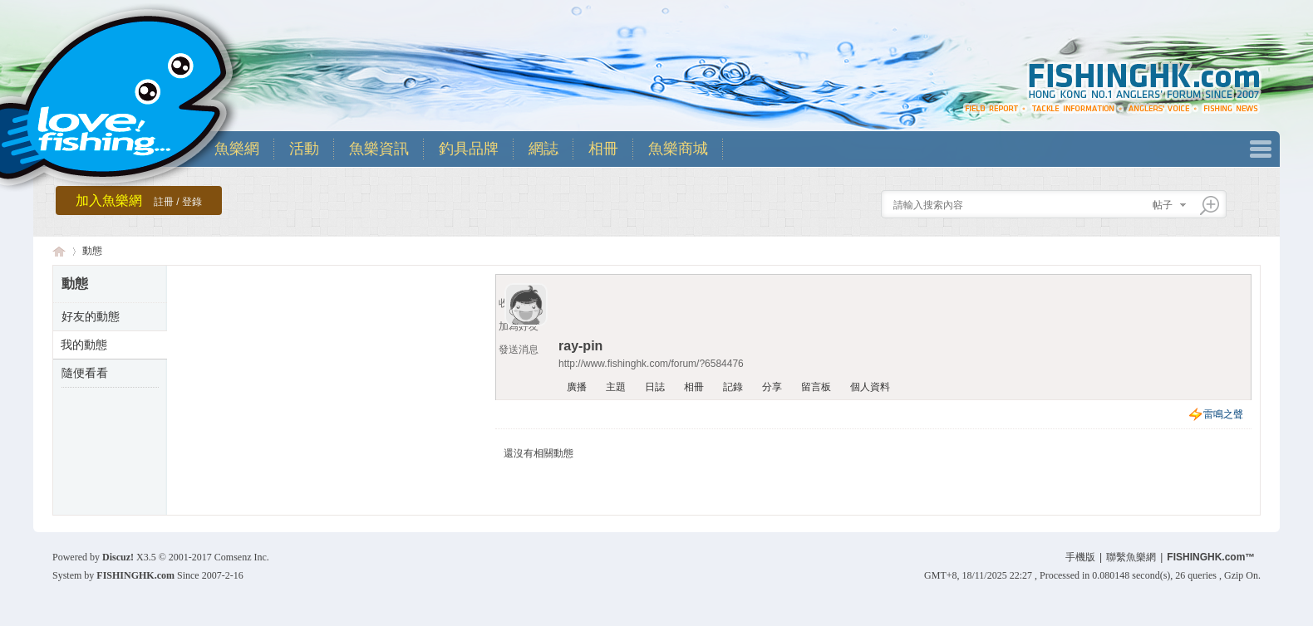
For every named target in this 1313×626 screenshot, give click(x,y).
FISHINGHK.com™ (1211, 557)
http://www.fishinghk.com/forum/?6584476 (651, 363)
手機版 (1080, 557)
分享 (772, 387)
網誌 (543, 148)
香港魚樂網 (59, 251)
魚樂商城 (678, 148)
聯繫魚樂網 (1131, 557)
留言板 (816, 387)
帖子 (1163, 205)
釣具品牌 (469, 148)
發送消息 (518, 349)
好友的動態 (90, 316)
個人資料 (870, 387)
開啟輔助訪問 (1256, 11)
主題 (616, 387)
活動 (304, 148)
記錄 (733, 387)
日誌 (655, 387)
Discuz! (118, 557)
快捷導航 (1260, 149)
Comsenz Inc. (241, 557)
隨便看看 (84, 372)
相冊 (603, 148)
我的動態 (84, 344)
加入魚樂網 (139, 200)
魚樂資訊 (379, 148)
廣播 (577, 387)
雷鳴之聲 (1223, 414)
